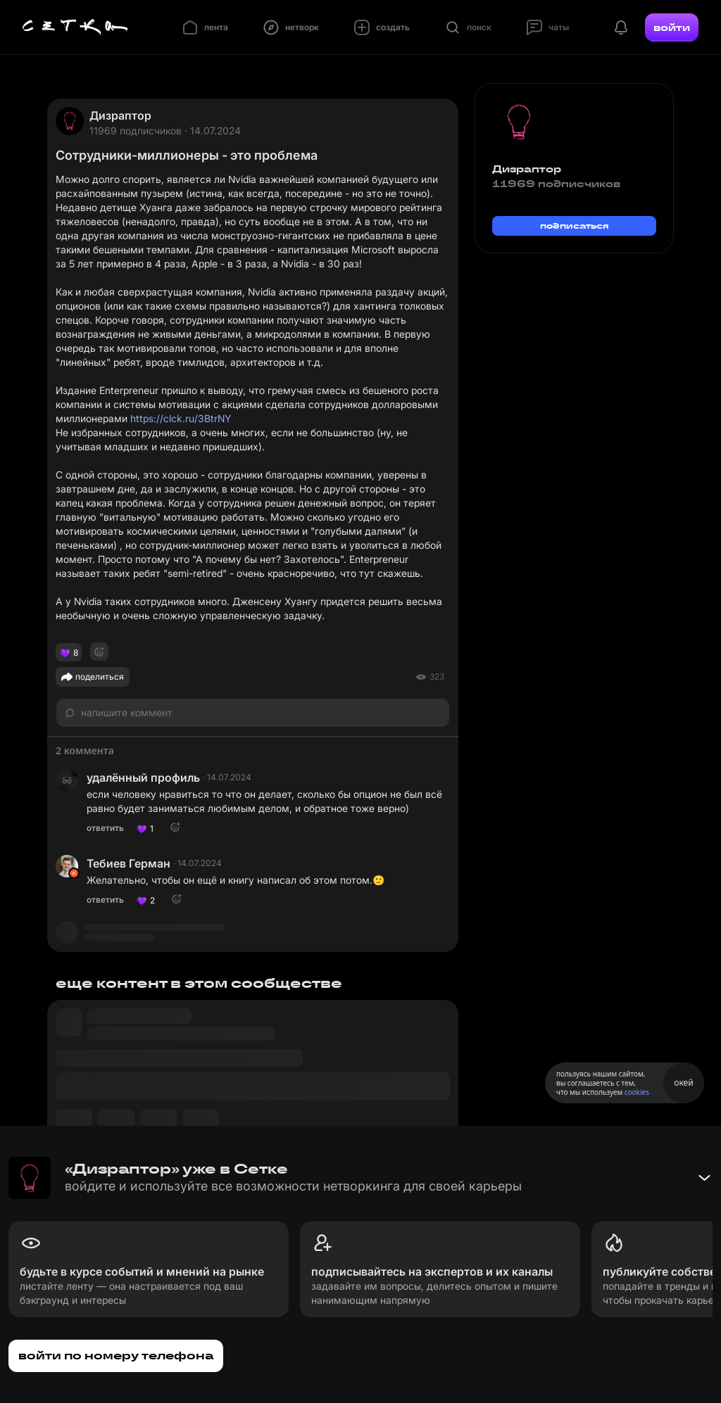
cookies (637, 1092)
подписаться (574, 225)
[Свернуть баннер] (704, 1177)
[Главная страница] (75, 27)
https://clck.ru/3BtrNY (180, 418)
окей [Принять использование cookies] (683, 1082)
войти (671, 27)
